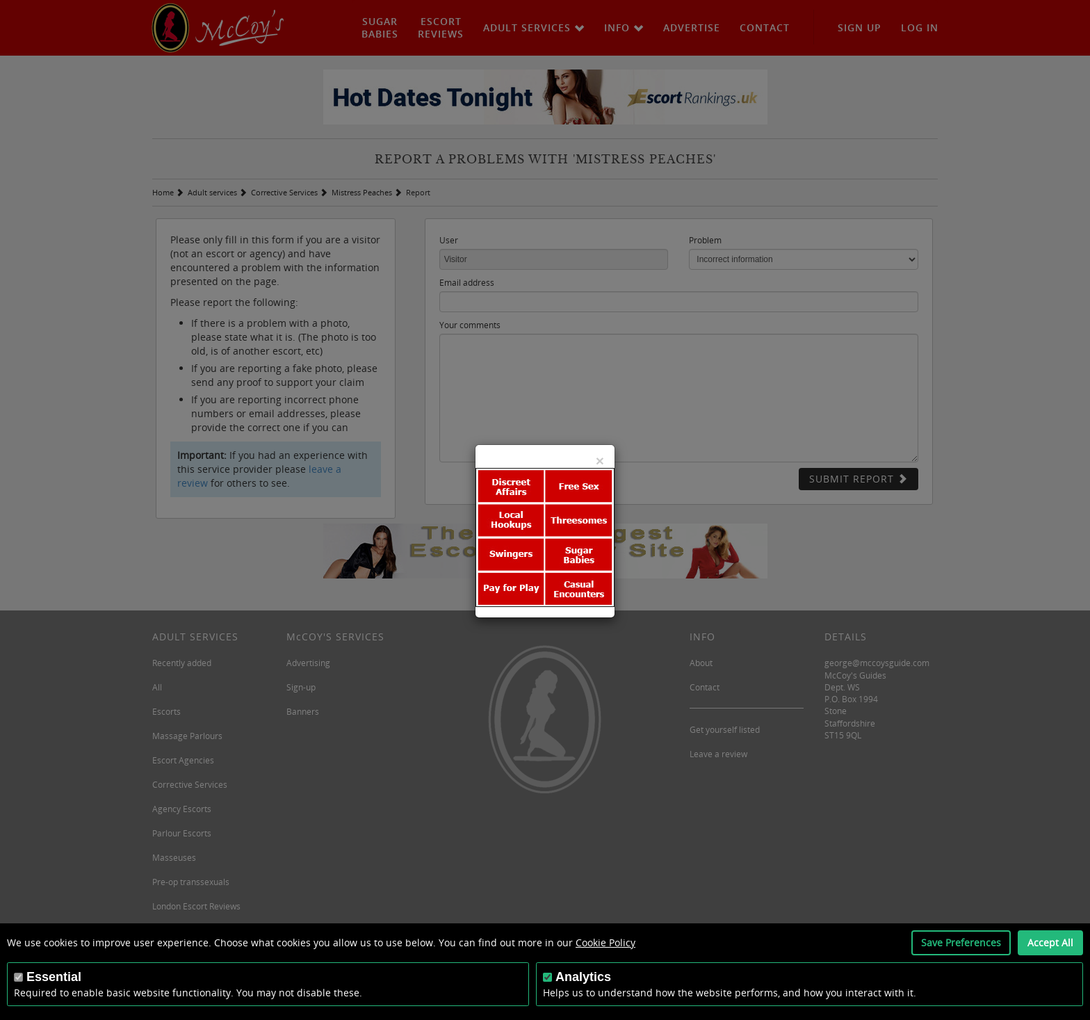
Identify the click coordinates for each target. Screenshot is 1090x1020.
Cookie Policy (605, 942)
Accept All (1050, 942)
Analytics (583, 977)
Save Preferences (961, 942)
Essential (53, 977)
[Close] (600, 460)
